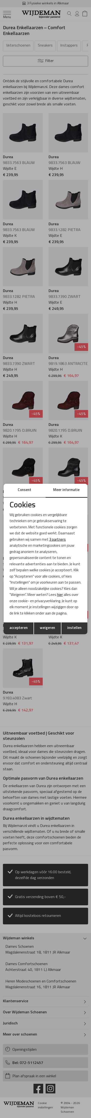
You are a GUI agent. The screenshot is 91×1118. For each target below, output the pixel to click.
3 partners (57, 540)
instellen (74, 628)
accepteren (18, 628)
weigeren (47, 628)
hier (60, 595)
